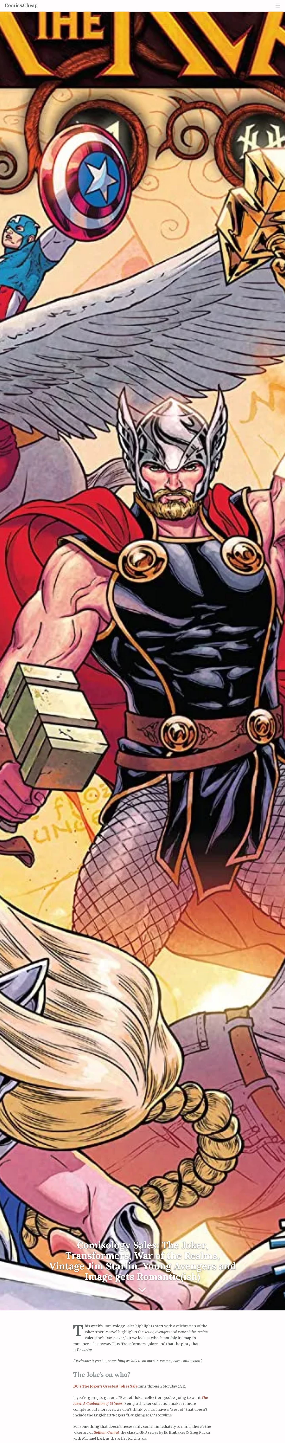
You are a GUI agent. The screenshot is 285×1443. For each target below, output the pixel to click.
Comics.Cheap (21, 5)
